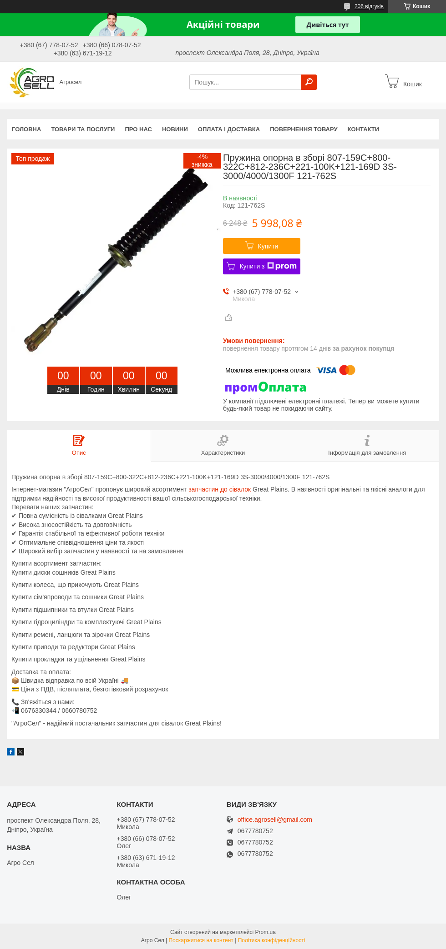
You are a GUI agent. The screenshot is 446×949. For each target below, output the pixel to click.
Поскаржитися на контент (200, 940)
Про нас (138, 129)
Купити (268, 246)
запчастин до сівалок (219, 489)
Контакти (364, 129)
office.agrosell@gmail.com (275, 819)
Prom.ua (265, 932)
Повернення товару (303, 129)
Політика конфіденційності (271, 940)
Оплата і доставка (229, 129)
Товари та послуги (83, 129)
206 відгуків (369, 6)
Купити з (267, 266)
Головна (26, 129)
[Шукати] (309, 82)
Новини (175, 129)
